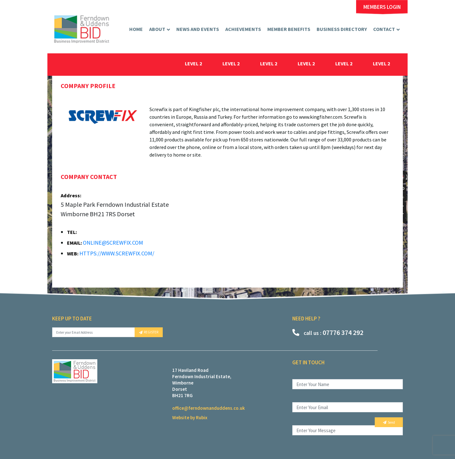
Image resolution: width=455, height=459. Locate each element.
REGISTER (148, 332)
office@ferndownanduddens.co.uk (208, 408)
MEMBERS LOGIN (382, 7)
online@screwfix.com (113, 242)
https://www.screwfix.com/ (116, 253)
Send (389, 422)
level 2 (193, 63)
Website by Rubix (189, 417)
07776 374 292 (327, 332)
